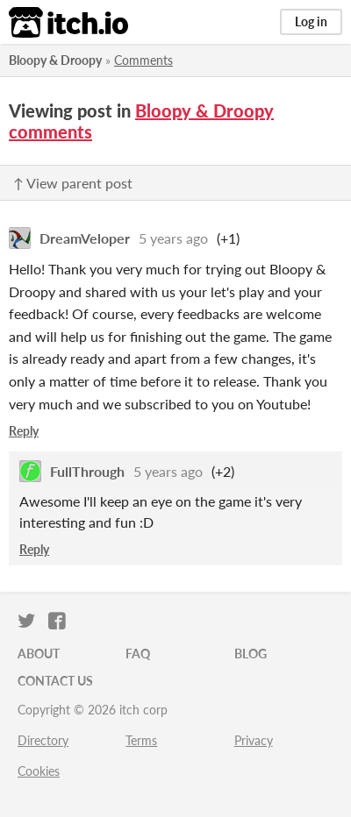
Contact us (55, 680)
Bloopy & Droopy (55, 60)
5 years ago (173, 238)
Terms (141, 740)
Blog (250, 653)
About (39, 653)
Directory (43, 740)
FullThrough (87, 471)
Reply (24, 430)
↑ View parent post (73, 182)
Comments (143, 60)
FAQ (137, 653)
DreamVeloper (84, 238)
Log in (311, 21)
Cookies (39, 771)
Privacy (253, 740)
